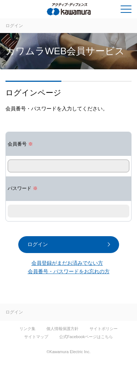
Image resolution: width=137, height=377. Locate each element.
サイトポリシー (104, 328)
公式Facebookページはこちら (86, 336)
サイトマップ (36, 336)
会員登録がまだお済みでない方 (67, 263)
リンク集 (27, 328)
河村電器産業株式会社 (35, 10)
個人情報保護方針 (62, 328)
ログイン (14, 25)
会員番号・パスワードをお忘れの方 (69, 271)
